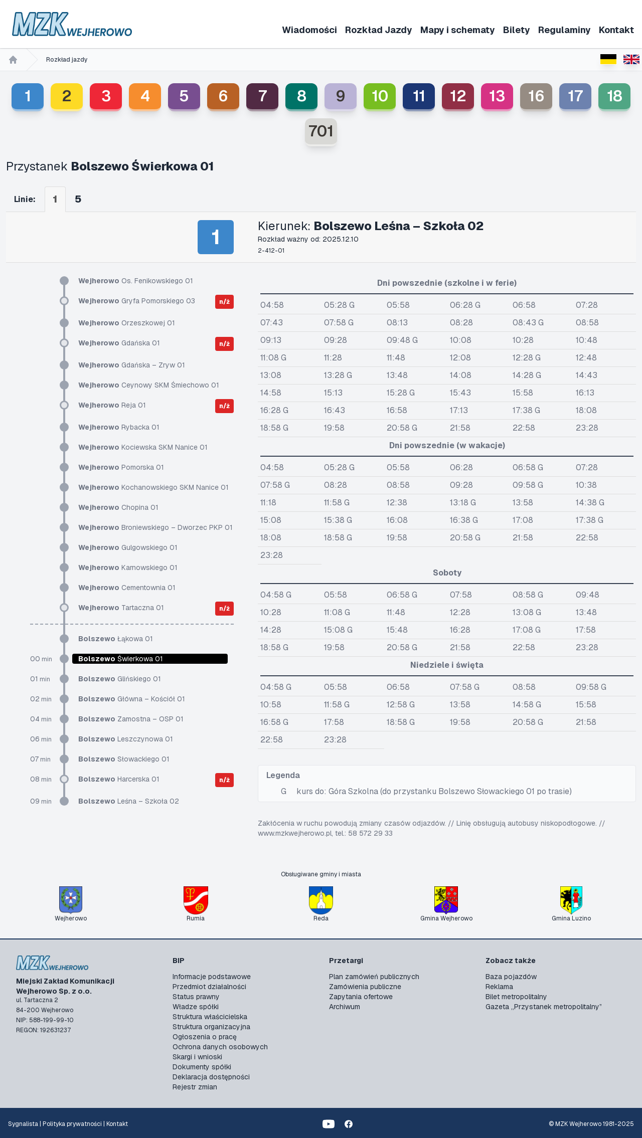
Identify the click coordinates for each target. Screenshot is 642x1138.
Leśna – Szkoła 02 (128, 801)
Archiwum (344, 1006)
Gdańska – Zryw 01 (131, 364)
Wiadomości (309, 30)
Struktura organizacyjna (211, 1026)
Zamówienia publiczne (365, 986)
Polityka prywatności (72, 1124)
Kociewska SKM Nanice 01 (143, 447)
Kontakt (616, 30)
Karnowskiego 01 (128, 567)
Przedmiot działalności (209, 986)
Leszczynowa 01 (125, 738)
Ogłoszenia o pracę (205, 1036)
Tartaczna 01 (121, 607)
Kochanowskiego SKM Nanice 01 (153, 487)
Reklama (499, 986)
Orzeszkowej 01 (126, 322)
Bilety (516, 30)
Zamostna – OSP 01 (131, 718)
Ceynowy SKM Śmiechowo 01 (148, 385)
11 (419, 96)
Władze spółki (196, 1006)
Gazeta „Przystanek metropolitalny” (544, 1006)
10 (380, 96)
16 (536, 96)
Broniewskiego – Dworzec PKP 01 (155, 527)
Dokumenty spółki (202, 1066)
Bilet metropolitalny (516, 996)
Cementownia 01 (127, 587)
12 (458, 96)
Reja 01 (112, 405)
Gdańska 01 (119, 342)
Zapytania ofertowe (361, 996)
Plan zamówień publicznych (374, 976)
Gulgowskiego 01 (128, 547)
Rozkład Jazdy (378, 30)
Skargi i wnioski (197, 1056)
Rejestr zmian (195, 1086)
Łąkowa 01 (115, 638)
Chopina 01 (118, 507)
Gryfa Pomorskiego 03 (136, 300)
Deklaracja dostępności (211, 1076)
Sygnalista (23, 1124)
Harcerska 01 (118, 779)
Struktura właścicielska (210, 1016)
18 (614, 96)
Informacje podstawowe (212, 976)
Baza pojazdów (511, 976)
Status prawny (196, 996)
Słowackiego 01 (124, 759)
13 (497, 96)
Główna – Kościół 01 (131, 698)
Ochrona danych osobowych (220, 1046)
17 (575, 96)
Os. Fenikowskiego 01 (135, 280)
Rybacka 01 (118, 427)
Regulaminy (564, 30)
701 (321, 131)
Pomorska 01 (121, 467)
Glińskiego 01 (119, 678)
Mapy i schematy (457, 30)
